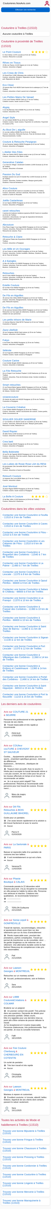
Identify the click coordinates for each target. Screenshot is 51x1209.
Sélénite (7, 350)
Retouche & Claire (12, 237)
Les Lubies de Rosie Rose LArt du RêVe (24, 464)
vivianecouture (10, 397)
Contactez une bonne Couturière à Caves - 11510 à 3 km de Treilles (25, 524)
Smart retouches (12, 385)
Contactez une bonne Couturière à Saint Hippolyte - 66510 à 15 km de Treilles (24, 686)
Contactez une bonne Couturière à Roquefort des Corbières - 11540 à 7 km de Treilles (24, 554)
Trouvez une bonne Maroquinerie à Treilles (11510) (21, 1201)
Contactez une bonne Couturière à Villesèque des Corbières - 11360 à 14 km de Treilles (25, 657)
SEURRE (11, 715)
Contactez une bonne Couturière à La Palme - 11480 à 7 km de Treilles (23, 564)
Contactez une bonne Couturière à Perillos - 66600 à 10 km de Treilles (22, 618)
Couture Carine (11, 361)
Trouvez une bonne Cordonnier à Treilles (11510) (25, 1166)
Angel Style (9, 118)
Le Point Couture (12, 52)
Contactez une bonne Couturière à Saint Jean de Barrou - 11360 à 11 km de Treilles (24, 628)
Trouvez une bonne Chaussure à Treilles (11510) (25, 1149)
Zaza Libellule (10, 330)
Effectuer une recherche (25, 10)
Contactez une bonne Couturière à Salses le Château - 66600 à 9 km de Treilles (25, 590)
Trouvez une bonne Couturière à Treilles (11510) (24, 1175)
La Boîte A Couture (13, 497)
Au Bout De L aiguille (14, 130)
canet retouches (11, 211)
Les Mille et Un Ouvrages (16, 249)
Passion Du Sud (11, 174)
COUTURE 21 (20, 711)
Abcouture (8, 225)
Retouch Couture (12, 476)
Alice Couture (10, 188)
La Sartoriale (20, 844)
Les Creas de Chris (13, 73)
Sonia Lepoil (19, 920)
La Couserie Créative (14, 407)
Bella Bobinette (11, 452)
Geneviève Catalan (13, 162)
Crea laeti (8, 442)
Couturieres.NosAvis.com (16, 3)
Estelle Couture (11, 285)
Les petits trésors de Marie (17, 320)
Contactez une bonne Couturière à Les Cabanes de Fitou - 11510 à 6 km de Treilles (24, 543)
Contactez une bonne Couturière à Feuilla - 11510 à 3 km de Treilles (25, 516)
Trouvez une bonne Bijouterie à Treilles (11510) (24, 1132)
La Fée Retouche (12, 371)
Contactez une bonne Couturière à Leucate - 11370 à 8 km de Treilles (21, 573)
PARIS (7, 847)
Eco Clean (8, 85)
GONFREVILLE (12, 923)
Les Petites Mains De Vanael (18, 97)
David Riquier (10, 431)
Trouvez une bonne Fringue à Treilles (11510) (23, 1140)
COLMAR (9, 1003)
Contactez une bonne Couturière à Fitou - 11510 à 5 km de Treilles (25, 533)
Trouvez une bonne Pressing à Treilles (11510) (23, 1158)
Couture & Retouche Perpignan (19, 142)
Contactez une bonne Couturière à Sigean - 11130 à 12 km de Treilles (25, 638)
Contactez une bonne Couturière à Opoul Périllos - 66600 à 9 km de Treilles (25, 581)
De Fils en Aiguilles (13, 295)
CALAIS (20, 882)
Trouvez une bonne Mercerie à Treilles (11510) (23, 1193)
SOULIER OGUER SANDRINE (19, 419)
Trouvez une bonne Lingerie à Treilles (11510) (23, 1184)
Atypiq (6, 107)
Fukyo (6, 340)
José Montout (10, 486)
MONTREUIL (23, 971)
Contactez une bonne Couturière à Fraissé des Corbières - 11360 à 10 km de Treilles (25, 609)
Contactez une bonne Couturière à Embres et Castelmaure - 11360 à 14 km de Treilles (25, 668)
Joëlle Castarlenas (13, 200)
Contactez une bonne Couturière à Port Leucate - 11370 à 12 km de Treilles (24, 647)
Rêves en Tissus (12, 63)
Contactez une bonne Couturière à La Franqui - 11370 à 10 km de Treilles (23, 599)
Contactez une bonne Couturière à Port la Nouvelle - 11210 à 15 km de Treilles (25, 695)
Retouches (8, 273)
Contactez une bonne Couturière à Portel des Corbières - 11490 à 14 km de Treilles (25, 678)
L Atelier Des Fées (12, 152)
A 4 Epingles (9, 261)
